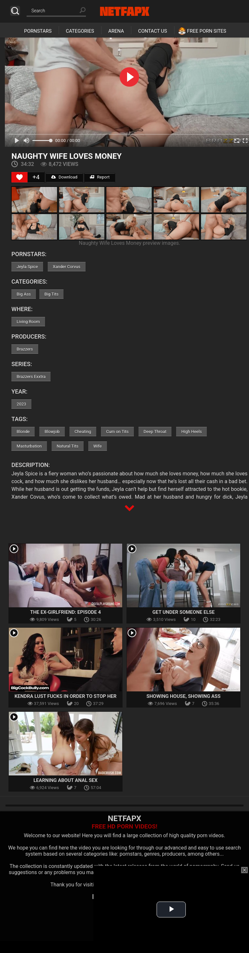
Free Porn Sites (206, 31)
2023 (21, 404)
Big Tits (51, 294)
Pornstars (38, 31)
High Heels (191, 431)
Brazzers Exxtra (31, 376)
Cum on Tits (117, 431)
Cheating (83, 431)
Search (15, 11)
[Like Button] (19, 177)
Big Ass (24, 294)
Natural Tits (67, 446)
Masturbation (29, 446)
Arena (116, 31)
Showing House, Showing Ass (183, 696)
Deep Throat (155, 431)
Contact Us (152, 31)
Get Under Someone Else (183, 612)
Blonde (23, 431)
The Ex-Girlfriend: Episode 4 (65, 612)
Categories (80, 31)
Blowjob (51, 431)
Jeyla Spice (27, 266)
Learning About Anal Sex (65, 780)
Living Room (28, 321)
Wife (97, 446)
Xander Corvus (66, 266)
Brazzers (25, 349)
